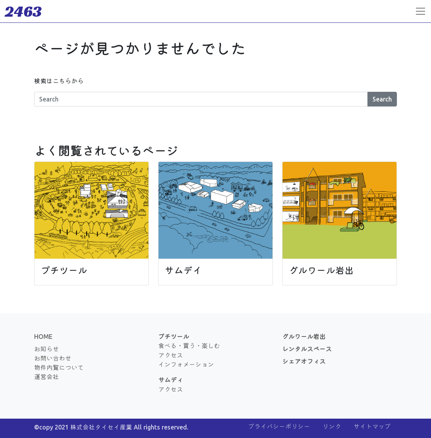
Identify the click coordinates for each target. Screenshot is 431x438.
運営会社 (46, 376)
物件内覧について (59, 367)
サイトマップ (372, 426)
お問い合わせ (52, 358)
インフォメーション (186, 364)
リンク (331, 426)
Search (382, 99)
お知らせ (46, 348)
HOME (43, 336)
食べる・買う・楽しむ (189, 345)
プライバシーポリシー (279, 426)
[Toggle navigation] (420, 11)
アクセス (170, 355)
